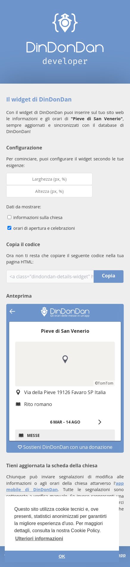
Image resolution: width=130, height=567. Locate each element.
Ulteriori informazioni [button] (39, 538)
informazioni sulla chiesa (34, 217)
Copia (108, 275)
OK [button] (62, 556)
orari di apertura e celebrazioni (41, 228)
